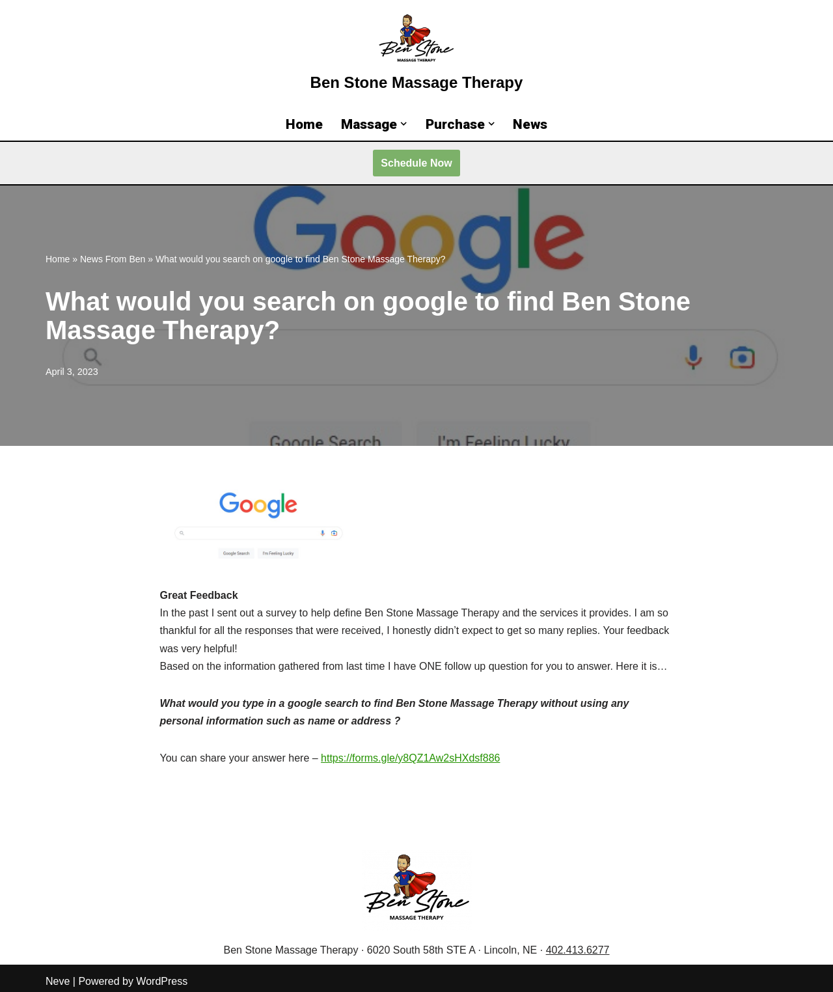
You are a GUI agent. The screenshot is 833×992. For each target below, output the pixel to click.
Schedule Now (416, 163)
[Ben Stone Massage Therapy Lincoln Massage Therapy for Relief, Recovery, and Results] (416, 54)
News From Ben (112, 259)
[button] (403, 123)
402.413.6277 (578, 950)
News (530, 124)
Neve (58, 981)
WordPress (161, 981)
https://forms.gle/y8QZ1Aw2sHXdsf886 (410, 758)
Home (304, 124)
